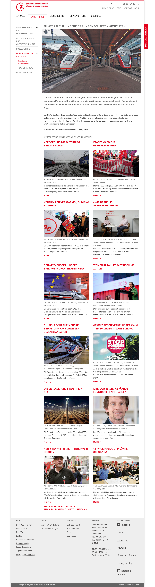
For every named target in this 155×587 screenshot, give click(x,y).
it (120, 4)
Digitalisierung (24, 73)
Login (136, 8)
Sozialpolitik (23, 49)
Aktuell (21, 16)
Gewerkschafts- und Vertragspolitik (25, 31)
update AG (130, 585)
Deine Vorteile (78, 16)
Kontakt (128, 8)
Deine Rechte (57, 16)
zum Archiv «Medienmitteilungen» (64, 509)
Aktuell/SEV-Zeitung (50, 525)
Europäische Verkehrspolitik (23, 62)
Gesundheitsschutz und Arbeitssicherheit (25, 41)
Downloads (71, 536)
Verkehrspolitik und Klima (24, 55)
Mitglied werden (146, 37)
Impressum (41, 585)
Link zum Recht (73, 525)
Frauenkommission (24, 547)
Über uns (96, 16)
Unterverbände (22, 543)
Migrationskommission (25, 554)
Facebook (126, 525)
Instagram (122, 540)
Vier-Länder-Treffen (26, 68)
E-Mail (95, 543)
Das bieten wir (22, 529)
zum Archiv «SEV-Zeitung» (59, 507)
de (111, 4)
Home (105, 8)
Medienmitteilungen (50, 529)
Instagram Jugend (126, 563)
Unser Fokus (37, 17)
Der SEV (19, 532)
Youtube (121, 548)
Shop (111, 8)
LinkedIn (121, 532)
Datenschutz (50, 585)
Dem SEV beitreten (24, 525)
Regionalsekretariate (25, 540)
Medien (118, 8)
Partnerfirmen (73, 529)
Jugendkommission (24, 551)
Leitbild (19, 536)
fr (116, 4)
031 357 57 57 (101, 537)
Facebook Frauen (126, 555)
